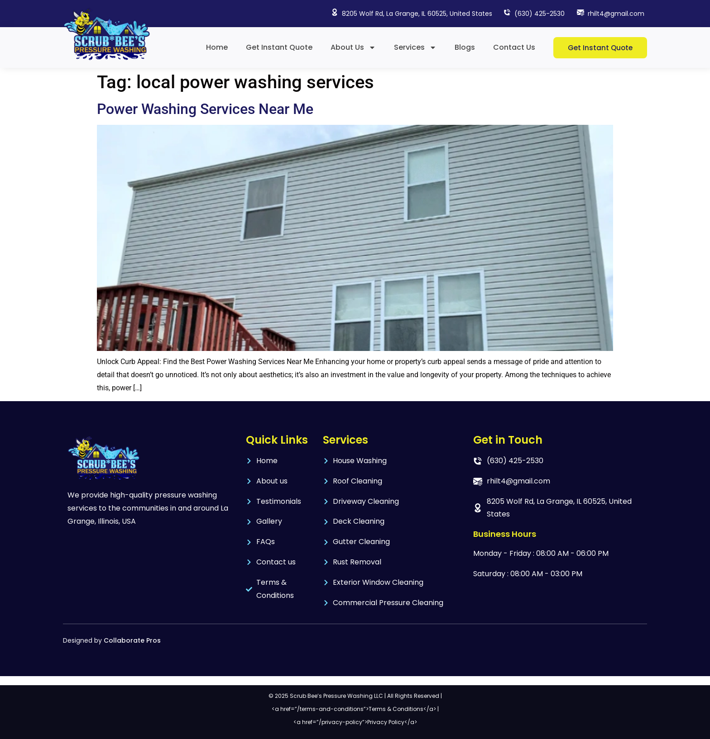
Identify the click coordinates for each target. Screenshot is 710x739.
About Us (353, 47)
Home (217, 47)
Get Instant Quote (279, 47)
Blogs (465, 47)
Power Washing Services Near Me (205, 109)
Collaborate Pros (132, 640)
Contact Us (514, 47)
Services (415, 47)
